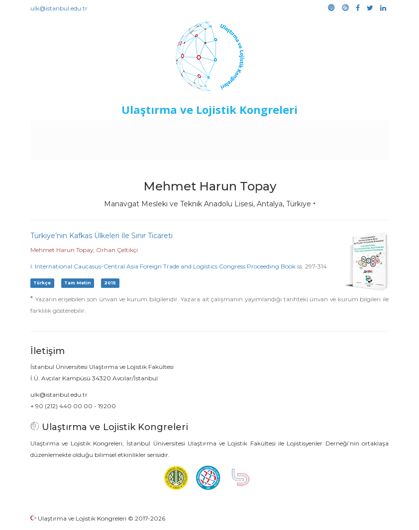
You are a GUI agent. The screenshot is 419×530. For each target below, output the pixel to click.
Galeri (194, 150)
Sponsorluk (306, 130)
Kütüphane (351, 130)
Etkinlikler (222, 130)
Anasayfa (63, 130)
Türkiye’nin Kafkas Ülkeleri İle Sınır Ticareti (101, 235)
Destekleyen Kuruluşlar (159, 130)
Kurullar (99, 130)
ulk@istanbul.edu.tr (59, 8)
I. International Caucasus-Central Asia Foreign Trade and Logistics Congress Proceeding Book (163, 266)
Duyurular (263, 130)
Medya (223, 150)
